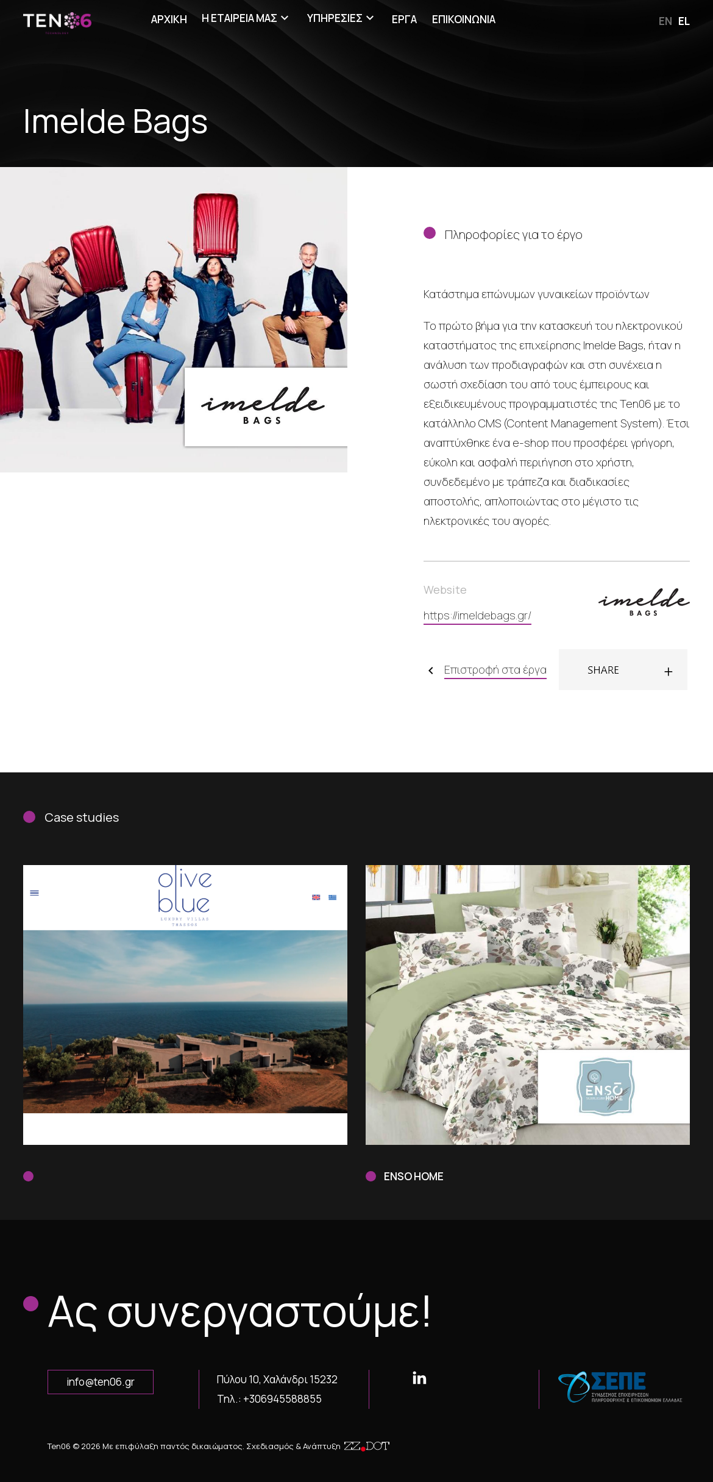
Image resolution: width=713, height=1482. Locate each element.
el (684, 21)
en (665, 21)
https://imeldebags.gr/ (477, 615)
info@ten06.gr (100, 1382)
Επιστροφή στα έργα (495, 669)
